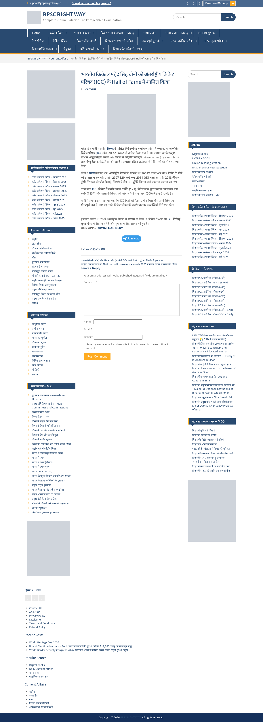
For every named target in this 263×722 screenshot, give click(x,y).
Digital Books (200, 153)
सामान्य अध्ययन (82, 33)
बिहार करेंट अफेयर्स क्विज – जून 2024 (210, 252)
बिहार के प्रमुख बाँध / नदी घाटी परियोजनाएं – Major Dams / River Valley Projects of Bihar (213, 405)
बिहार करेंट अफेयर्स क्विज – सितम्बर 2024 (212, 238)
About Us (34, 612)
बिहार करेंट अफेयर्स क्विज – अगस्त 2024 (212, 243)
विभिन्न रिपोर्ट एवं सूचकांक (44, 285)
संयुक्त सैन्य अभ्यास (41, 266)
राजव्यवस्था (37, 351)
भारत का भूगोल (39, 337)
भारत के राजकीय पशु (42, 471)
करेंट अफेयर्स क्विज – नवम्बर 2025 (49, 186)
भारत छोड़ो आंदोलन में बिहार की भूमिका (211, 448)
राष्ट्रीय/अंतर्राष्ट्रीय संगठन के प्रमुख (47, 280)
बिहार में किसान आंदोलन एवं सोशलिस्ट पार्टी (212, 453)
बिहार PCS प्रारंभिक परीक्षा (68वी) (208, 278)
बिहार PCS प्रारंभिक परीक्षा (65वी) (208, 296)
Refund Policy (37, 627)
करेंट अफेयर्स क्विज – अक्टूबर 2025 (49, 191)
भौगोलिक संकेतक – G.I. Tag (46, 275)
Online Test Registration (206, 163)
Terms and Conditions (42, 623)
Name (88, 321)
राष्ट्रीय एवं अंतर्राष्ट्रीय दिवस (44, 448)
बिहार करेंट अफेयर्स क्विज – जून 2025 (210, 229)
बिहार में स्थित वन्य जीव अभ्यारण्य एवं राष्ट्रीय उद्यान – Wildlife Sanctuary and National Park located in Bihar (213, 347)
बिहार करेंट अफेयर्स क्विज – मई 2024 (210, 257)
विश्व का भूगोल (39, 342)
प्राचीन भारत (38, 328)
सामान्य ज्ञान (149, 33)
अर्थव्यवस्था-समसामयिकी (44, 253)
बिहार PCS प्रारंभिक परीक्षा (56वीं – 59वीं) (212, 314)
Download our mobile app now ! (91, 3)
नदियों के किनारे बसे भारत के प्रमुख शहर (51, 503)
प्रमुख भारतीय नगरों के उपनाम (46, 494)
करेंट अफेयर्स (56, 33)
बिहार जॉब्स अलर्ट (86, 41)
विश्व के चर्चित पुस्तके (42, 439)
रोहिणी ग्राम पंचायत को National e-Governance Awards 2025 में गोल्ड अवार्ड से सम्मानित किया (129, 264)
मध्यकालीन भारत (40, 333)
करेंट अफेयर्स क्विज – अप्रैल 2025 (48, 218)
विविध (35, 303)
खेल (103, 249)
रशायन (35, 374)
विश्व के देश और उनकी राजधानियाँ (48, 430)
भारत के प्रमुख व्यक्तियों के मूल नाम (48, 480)
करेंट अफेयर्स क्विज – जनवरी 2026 (49, 177)
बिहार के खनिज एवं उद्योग (204, 435)
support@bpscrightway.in (45, 3)
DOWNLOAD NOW (110, 228)
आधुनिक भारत (39, 324)
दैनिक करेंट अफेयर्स (201, 176)
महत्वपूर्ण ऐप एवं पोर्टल (42, 271)
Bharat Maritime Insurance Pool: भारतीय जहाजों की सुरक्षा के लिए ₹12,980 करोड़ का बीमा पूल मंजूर (80, 646)
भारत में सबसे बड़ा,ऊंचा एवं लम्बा (47, 453)
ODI (95, 189)
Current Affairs (59, 58)
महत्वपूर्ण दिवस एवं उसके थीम (46, 294)
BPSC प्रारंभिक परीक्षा (181, 41)
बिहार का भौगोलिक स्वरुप (204, 444)
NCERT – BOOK (201, 158)
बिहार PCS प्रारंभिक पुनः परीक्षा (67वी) (210, 282)
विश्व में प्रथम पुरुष (40, 416)
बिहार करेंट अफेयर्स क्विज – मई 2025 (210, 234)
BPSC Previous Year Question (209, 167)
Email (88, 329)
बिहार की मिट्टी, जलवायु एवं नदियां (208, 439)
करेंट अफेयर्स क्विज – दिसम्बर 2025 (49, 181)
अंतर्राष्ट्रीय (36, 243)
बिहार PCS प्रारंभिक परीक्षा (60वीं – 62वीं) (212, 310)
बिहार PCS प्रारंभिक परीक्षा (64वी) (208, 300)
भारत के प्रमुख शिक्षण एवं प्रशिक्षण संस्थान (51, 476)
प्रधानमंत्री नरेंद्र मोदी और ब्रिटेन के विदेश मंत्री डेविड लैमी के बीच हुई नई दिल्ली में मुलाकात (122, 260)
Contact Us (35, 608)
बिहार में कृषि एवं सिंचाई (203, 430)
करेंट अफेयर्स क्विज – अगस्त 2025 (48, 200)
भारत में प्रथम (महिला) (42, 462)
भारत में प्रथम (38, 457)
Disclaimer (35, 619)
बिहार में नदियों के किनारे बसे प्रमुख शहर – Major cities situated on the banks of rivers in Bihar (214, 368)
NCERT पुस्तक (206, 33)
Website (88, 337)
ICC (99, 153)
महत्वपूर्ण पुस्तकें (150, 41)
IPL (170, 219)
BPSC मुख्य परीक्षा (213, 41)
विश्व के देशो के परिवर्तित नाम (46, 425)
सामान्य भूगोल (38, 347)
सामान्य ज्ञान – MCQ (176, 33)
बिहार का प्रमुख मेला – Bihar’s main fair (212, 397)
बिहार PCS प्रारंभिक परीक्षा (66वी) (208, 291)
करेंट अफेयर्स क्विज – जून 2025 (47, 209)
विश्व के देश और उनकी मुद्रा (45, 435)
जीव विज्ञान (37, 365)
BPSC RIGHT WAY (64, 14)
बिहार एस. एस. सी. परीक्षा (119, 41)
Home (36, 33)
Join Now (131, 238)
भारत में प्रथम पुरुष (40, 466)
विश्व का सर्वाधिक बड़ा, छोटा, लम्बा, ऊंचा (51, 444)
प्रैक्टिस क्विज (60, 41)
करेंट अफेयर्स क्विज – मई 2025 (47, 213)
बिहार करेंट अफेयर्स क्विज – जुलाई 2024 (211, 247)
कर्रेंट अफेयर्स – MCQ (92, 49)
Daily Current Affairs (41, 669)
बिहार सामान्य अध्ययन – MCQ (117, 33)
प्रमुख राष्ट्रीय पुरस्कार (41, 485)
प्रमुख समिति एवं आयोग (43, 289)
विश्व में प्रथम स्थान (40, 412)
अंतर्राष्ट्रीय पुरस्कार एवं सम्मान (45, 512)
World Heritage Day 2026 (44, 642)
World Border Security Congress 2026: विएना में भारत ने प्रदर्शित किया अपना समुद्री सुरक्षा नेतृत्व (78, 650)
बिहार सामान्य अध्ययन (202, 172)
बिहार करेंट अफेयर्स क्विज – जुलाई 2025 (211, 225)
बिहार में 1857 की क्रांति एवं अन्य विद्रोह (211, 471)
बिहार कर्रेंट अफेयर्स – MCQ (128, 49)
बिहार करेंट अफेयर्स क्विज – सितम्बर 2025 (212, 216)
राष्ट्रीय (34, 239)
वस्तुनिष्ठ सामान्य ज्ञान (202, 190)
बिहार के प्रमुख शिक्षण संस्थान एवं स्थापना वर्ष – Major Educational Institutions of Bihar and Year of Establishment (213, 388)
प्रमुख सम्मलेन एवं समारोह (44, 298)
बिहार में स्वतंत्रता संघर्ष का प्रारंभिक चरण (211, 466)
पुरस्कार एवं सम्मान (40, 262)
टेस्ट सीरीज (38, 41)
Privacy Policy (37, 615)
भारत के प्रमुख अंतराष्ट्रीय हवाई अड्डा (48, 489)
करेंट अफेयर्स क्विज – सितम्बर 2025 (49, 195)
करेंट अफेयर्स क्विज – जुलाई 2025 (48, 204)
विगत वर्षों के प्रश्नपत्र (42, 49)
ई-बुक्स (67, 49)
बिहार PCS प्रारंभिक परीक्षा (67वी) (208, 287)
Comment (91, 282)
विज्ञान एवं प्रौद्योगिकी (42, 248)
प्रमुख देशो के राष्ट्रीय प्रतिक (44, 498)
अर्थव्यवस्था (37, 356)
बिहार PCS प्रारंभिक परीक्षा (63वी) (208, 305)
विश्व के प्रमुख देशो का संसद (45, 421)
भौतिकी (35, 369)
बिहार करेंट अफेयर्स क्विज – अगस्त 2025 (212, 220)
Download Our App (216, 3)
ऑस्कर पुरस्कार (39, 508)
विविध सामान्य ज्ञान (41, 360)
